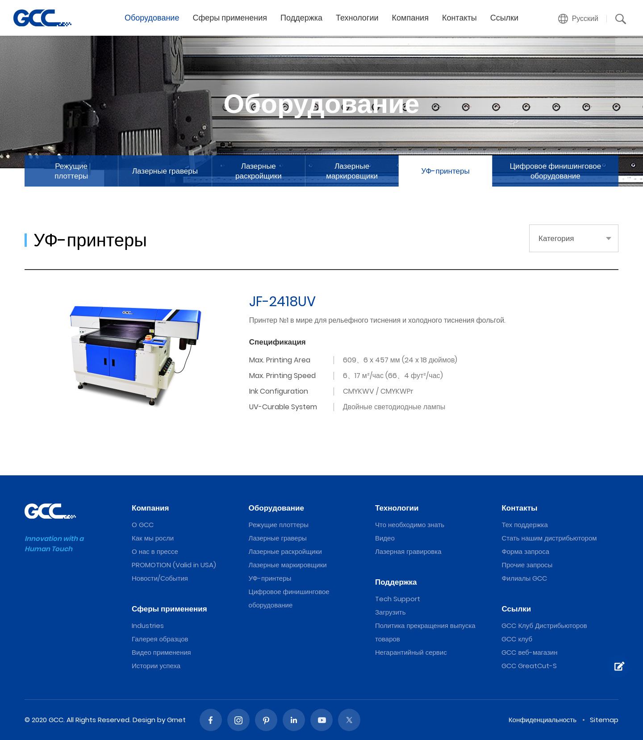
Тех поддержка (524, 524)
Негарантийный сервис (411, 652)
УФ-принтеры (445, 171)
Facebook (211, 720)
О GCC (143, 524)
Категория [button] (556, 238)
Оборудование (152, 17)
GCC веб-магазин (529, 652)
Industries (148, 625)
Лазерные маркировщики (352, 171)
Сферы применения (229, 17)
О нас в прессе (155, 551)
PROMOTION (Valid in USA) (174, 565)
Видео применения (161, 652)
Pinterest (266, 720)
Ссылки (504, 17)
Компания (410, 17)
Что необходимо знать (409, 524)
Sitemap (604, 719)
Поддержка (301, 17)
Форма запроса (525, 551)
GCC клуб (516, 639)
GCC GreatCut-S (529, 665)
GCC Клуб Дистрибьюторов (544, 625)
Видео (385, 538)
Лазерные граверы (165, 171)
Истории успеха (156, 665)
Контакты (459, 17)
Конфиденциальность (542, 719)
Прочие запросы (526, 565)
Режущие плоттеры (71, 171)
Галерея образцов (160, 639)
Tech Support (397, 598)
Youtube (321, 720)
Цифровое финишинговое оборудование (555, 171)
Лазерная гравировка (408, 551)
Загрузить (390, 612)
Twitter (349, 720)
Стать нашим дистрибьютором (549, 538)
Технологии (357, 17)
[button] (578, 19)
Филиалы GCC (524, 578)
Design (144, 719)
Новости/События (160, 578)
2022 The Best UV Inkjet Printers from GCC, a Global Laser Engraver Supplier (42, 18)
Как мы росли (153, 538)
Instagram (238, 720)
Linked (294, 720)
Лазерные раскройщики (258, 171)
